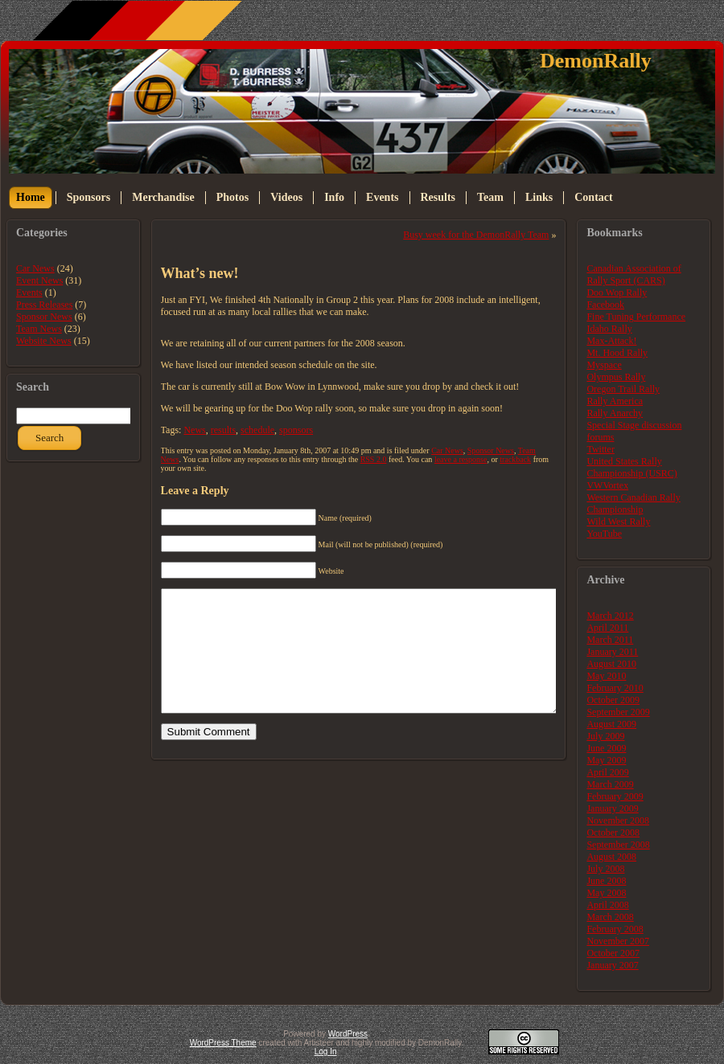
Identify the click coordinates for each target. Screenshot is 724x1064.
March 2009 (609, 784)
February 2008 (614, 929)
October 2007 (613, 953)
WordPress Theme (223, 1042)
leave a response (460, 459)
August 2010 (611, 663)
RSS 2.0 (373, 459)
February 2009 (614, 796)
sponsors (296, 430)
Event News (39, 280)
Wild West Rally (618, 521)
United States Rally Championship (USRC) (631, 467)
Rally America (614, 401)
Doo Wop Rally (616, 292)
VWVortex (607, 485)
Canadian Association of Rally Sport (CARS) (633, 274)
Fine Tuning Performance (635, 316)
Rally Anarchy (614, 413)
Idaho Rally (608, 328)
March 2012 (609, 615)
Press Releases (44, 304)
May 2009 (606, 760)
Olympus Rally (615, 377)
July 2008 (605, 868)
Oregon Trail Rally (623, 389)
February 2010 (614, 688)
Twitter (600, 449)
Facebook (605, 304)
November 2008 (617, 820)
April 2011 (607, 627)
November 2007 (617, 941)
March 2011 (609, 639)
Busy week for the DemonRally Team (476, 234)
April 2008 (607, 905)
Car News (35, 268)
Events (29, 292)
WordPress (348, 1033)
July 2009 (605, 736)
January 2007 (612, 965)
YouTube (604, 533)
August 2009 (611, 724)
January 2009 (612, 808)
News (194, 430)
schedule (257, 430)
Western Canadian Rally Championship (633, 503)
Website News (44, 340)
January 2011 (612, 651)
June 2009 (606, 748)
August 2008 (611, 856)
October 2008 (613, 832)
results (223, 430)
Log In (326, 1051)
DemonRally (596, 60)
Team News (39, 328)
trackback (515, 459)
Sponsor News (44, 316)
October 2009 (613, 700)
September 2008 (617, 844)
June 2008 (606, 880)
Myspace (603, 364)
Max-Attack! (611, 340)
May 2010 (606, 675)
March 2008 (609, 917)
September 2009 (617, 712)
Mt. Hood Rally (617, 352)
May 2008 (606, 892)
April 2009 (607, 772)
